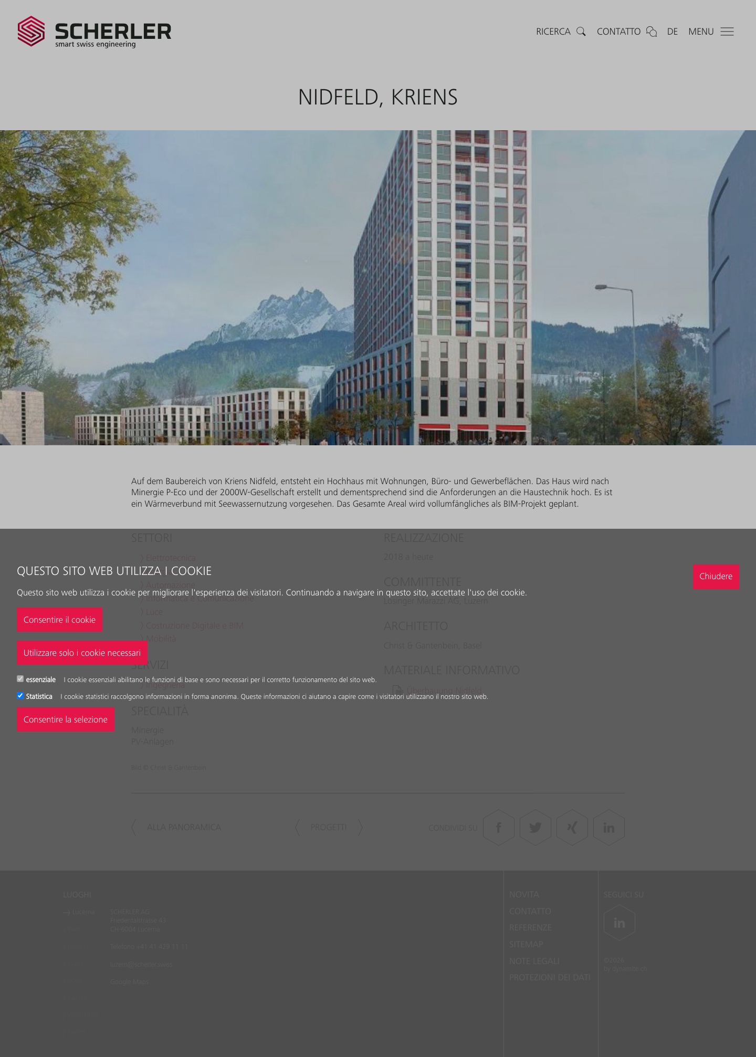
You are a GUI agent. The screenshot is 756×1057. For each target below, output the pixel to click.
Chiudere (715, 576)
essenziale (42, 680)
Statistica (40, 697)
